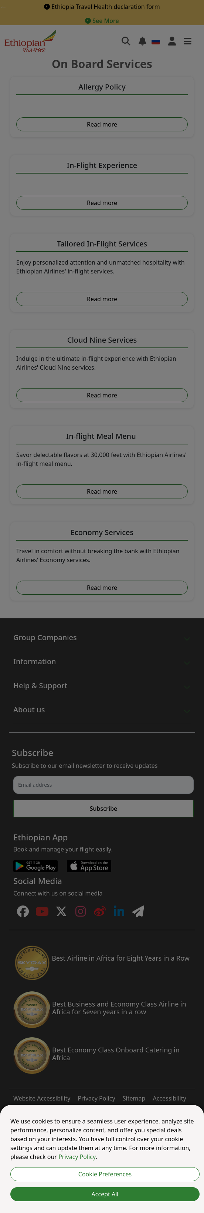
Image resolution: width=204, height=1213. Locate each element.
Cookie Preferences (105, 1174)
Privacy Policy (76, 1157)
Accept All (105, 1194)
